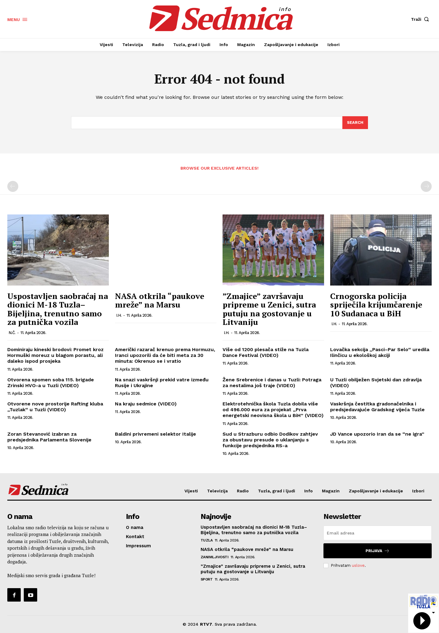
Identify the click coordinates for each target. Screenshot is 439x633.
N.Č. (12, 332)
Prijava (378, 551)
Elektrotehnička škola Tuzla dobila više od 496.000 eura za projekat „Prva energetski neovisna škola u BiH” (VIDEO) (273, 409)
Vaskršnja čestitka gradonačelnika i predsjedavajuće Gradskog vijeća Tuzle (377, 406)
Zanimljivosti (215, 557)
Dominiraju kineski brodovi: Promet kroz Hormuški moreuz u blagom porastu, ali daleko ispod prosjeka (55, 355)
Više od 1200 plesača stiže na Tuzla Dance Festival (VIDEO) (266, 352)
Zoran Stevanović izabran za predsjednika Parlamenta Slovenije (49, 437)
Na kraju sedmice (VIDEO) (146, 404)
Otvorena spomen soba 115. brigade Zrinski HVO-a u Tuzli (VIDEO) (50, 382)
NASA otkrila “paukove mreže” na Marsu (159, 300)
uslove (358, 565)
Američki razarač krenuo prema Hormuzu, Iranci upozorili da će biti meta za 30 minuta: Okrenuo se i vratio (165, 355)
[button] (421, 19)
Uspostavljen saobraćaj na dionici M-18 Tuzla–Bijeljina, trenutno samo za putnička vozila (57, 309)
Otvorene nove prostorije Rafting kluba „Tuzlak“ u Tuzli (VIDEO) (55, 406)
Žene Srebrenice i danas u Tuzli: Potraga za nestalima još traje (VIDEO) (272, 382)
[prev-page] (12, 186)
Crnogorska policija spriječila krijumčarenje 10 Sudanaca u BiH (376, 304)
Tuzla (207, 540)
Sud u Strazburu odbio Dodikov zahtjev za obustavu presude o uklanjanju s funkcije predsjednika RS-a (270, 439)
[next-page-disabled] (426, 186)
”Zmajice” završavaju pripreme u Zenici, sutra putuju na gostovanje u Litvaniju (269, 309)
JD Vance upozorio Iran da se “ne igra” (377, 434)
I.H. (119, 315)
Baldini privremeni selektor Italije (155, 434)
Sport (207, 579)
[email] (377, 533)
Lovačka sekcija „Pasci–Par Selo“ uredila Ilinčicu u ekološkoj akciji (379, 352)
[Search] (355, 122)
